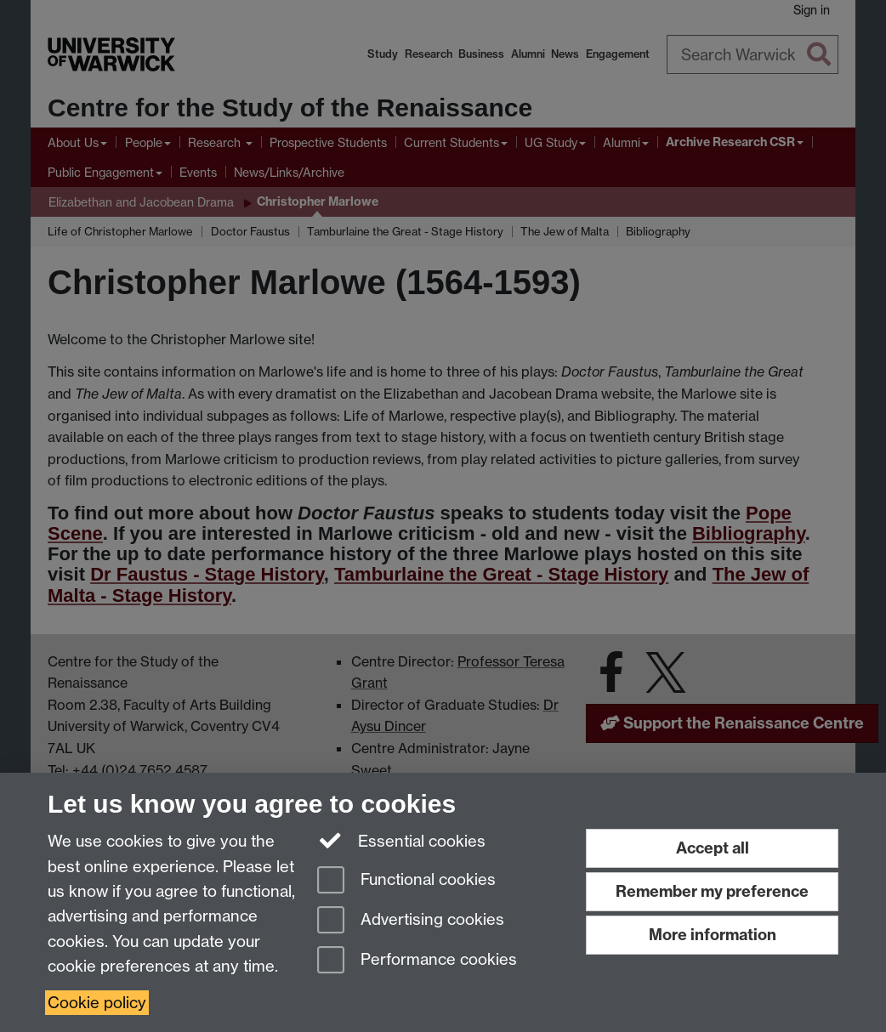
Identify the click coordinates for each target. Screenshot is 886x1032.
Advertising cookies (410, 921)
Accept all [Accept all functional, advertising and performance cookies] (712, 848)
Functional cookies (406, 881)
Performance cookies (417, 961)
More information (712, 934)
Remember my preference (712, 891)
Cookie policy (97, 1002)
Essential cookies (401, 840)
